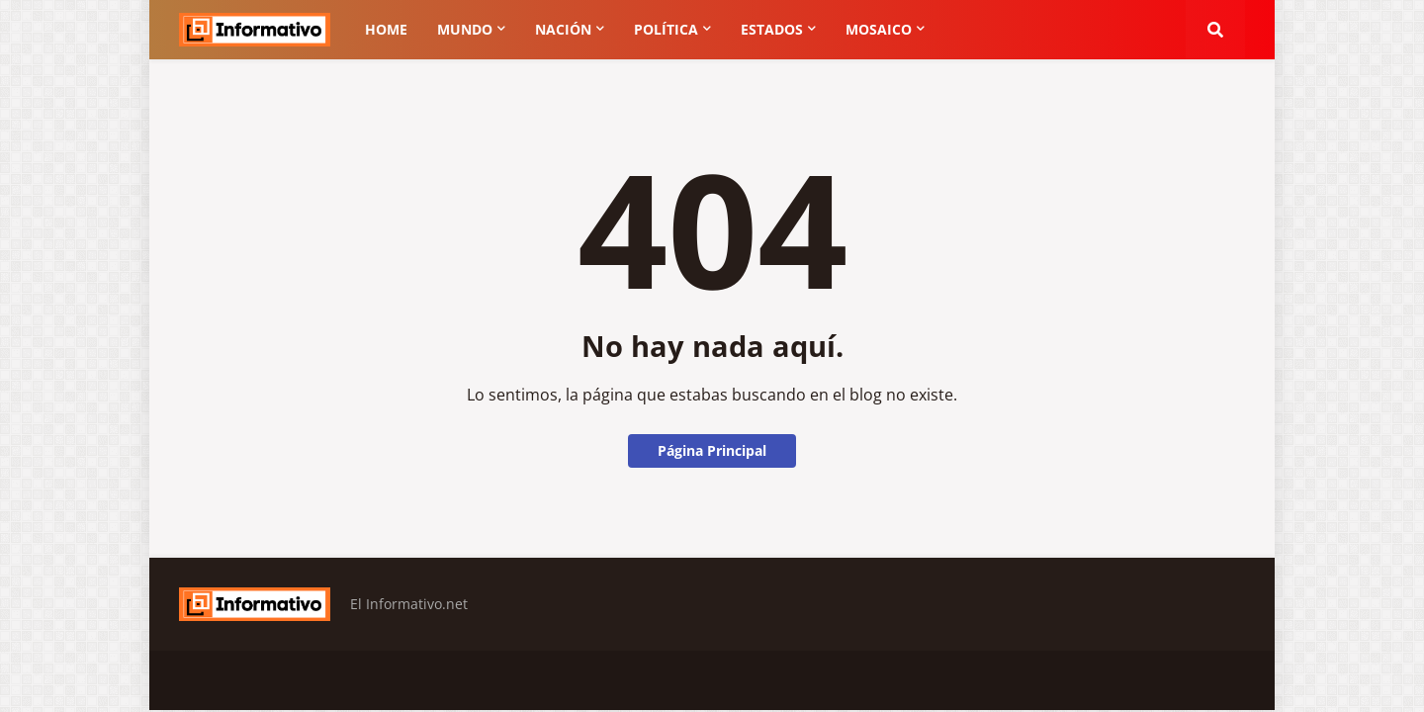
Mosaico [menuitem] (879, 29)
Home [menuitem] (386, 29)
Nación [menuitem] (563, 29)
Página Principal (712, 450)
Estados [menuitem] (772, 29)
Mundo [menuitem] (464, 29)
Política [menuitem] (666, 29)
